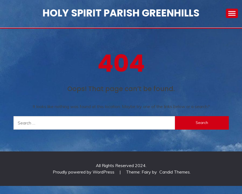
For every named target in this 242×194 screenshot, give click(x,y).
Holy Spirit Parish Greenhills (121, 13)
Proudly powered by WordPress (84, 172)
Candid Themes (174, 172)
